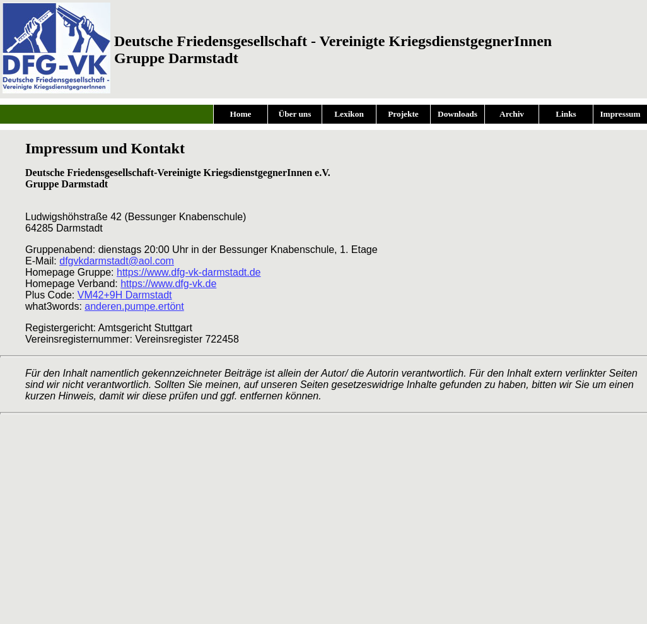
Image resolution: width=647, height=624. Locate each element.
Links (566, 114)
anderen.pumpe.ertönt (134, 306)
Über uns (295, 114)
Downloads (457, 114)
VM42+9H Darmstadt (125, 295)
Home (240, 114)
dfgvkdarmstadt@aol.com (116, 261)
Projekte (403, 114)
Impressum (620, 114)
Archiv (511, 114)
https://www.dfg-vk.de (168, 283)
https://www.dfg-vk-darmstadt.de (189, 272)
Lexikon (349, 114)
